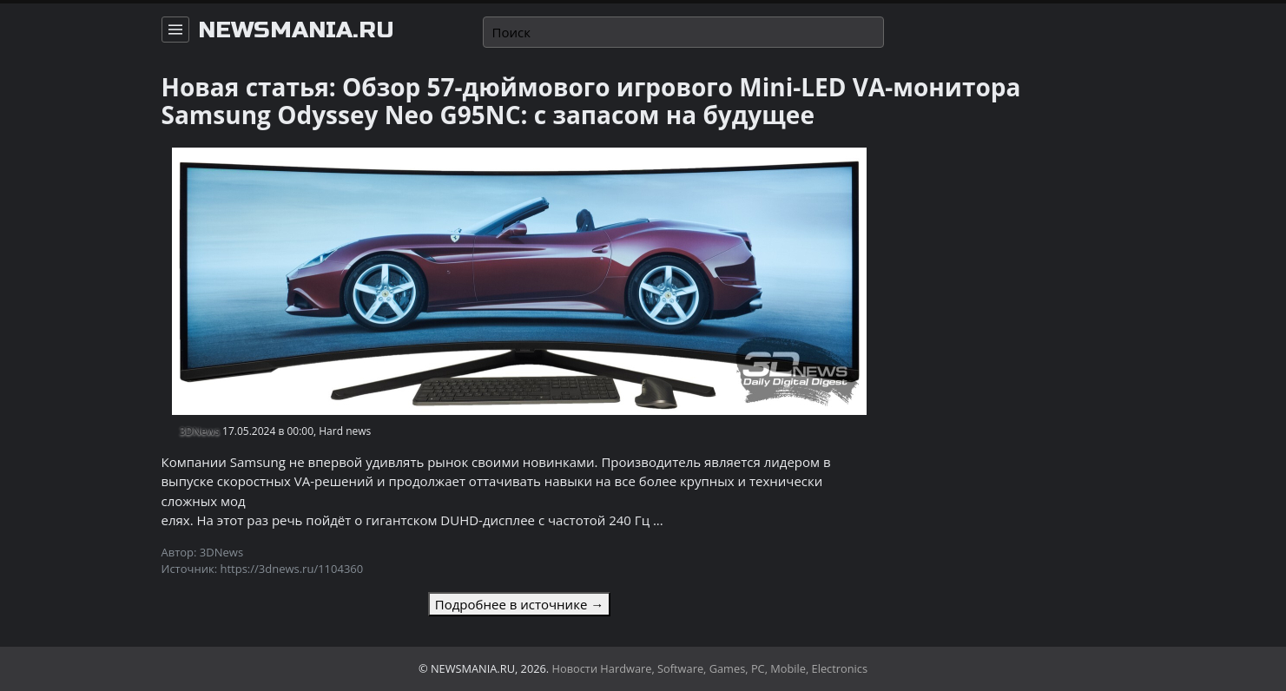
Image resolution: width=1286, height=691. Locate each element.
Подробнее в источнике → (519, 604)
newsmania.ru (296, 30)
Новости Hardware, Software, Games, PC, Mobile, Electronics (710, 668)
